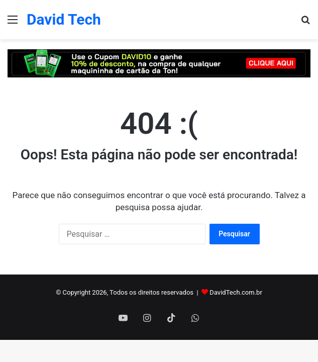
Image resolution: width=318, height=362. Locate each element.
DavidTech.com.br (235, 292)
